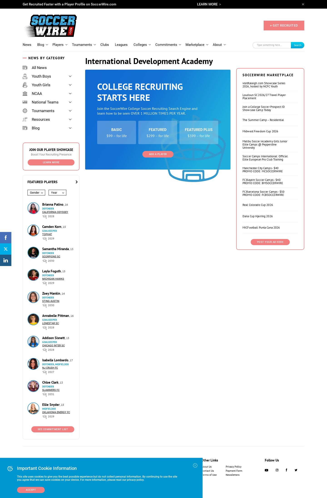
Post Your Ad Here (270, 242)
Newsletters (233, 474)
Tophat (47, 234)
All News (35, 67)
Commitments (166, 45)
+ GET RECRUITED (284, 25)
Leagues (121, 45)
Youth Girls (36, 85)
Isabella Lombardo (55, 360)
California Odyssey (55, 212)
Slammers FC (50, 390)
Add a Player (158, 154)
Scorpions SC (51, 256)
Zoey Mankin (51, 293)
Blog (40, 45)
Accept (31, 489)
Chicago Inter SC (53, 345)
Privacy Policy (233, 466)
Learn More (51, 162)
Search (298, 45)
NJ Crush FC (50, 367)
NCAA (32, 93)
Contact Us (207, 470)
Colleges (140, 45)
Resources (36, 119)
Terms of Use (209, 474)
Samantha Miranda (56, 249)
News (27, 45)
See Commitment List (53, 429)
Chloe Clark (50, 382)
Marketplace (195, 45)
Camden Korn (52, 226)
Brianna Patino (53, 204)
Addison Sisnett (54, 338)
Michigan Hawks (53, 278)
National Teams (41, 102)
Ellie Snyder (51, 404)
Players (58, 45)
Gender (34, 192)
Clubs (104, 45)
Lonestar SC (50, 323)
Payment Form (234, 470)
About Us (206, 466)
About (217, 45)
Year (54, 192)
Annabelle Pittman (56, 315)
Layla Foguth (52, 271)
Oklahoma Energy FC (56, 412)
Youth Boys (37, 76)
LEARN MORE (207, 4)
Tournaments (82, 45)
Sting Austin (50, 301)
